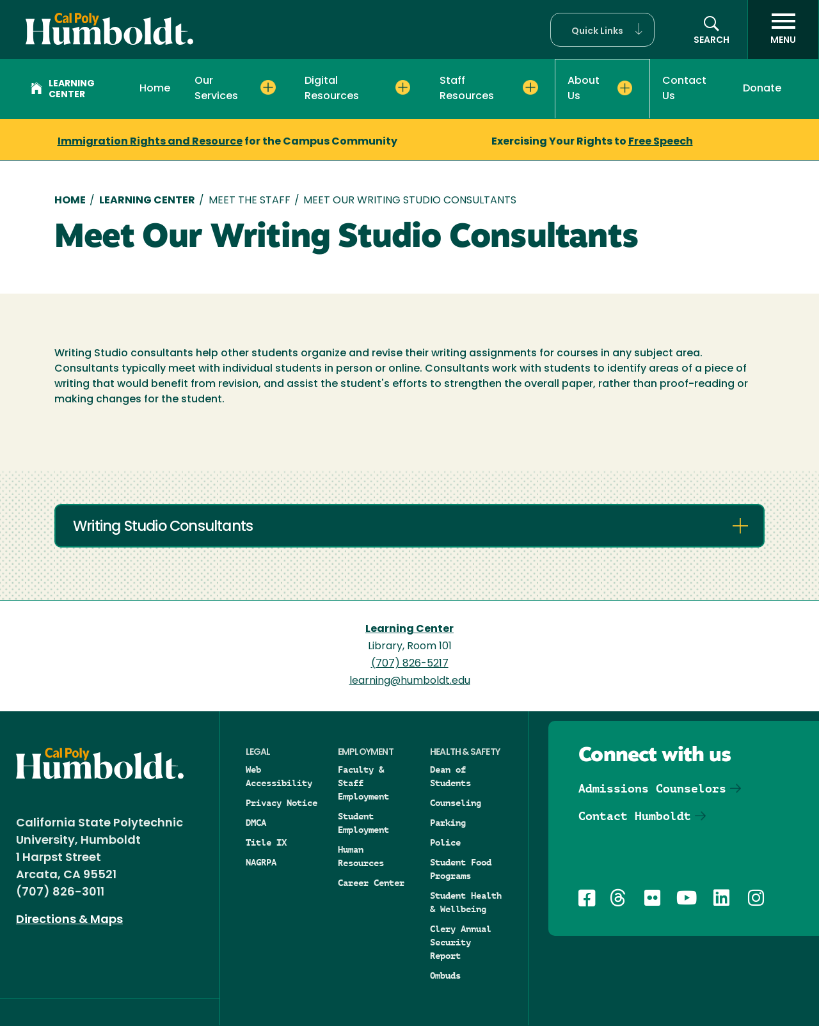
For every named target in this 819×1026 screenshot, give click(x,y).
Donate (762, 89)
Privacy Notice (281, 803)
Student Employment (363, 823)
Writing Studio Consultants (163, 527)
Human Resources (361, 856)
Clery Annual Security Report (460, 942)
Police (445, 842)
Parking (448, 822)
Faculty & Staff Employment (363, 782)
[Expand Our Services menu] (267, 87)
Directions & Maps (69, 920)
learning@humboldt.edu (409, 681)
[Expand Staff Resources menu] (530, 87)
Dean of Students (450, 776)
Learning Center (63, 89)
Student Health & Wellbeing (466, 902)
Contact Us (684, 89)
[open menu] (783, 29)
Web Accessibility (279, 776)
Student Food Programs (460, 869)
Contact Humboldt (634, 816)
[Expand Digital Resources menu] (402, 87)
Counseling (455, 803)
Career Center (371, 883)
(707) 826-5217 (410, 664)
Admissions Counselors (652, 788)
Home (154, 89)
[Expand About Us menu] (624, 88)
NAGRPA (261, 862)
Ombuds (445, 975)
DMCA (256, 822)
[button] (602, 30)
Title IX (266, 842)
